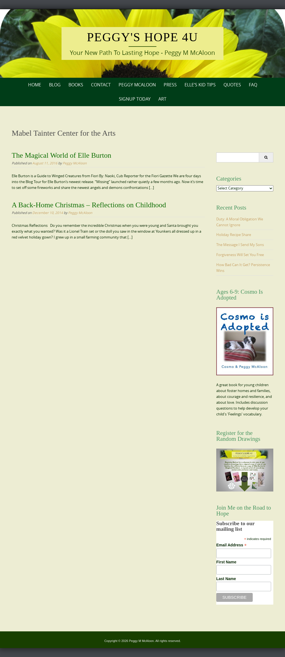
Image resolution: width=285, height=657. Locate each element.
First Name (226, 562)
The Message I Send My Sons (240, 244)
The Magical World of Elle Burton (61, 155)
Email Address (231, 545)
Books (75, 85)
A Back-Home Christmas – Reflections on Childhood (89, 205)
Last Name (226, 578)
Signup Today (135, 99)
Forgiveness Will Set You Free (240, 254)
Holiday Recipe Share (233, 234)
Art (162, 99)
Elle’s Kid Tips (200, 85)
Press (170, 85)
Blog (55, 85)
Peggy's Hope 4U (142, 37)
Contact (101, 85)
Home (34, 85)
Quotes (232, 85)
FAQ (253, 85)
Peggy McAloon (137, 85)
